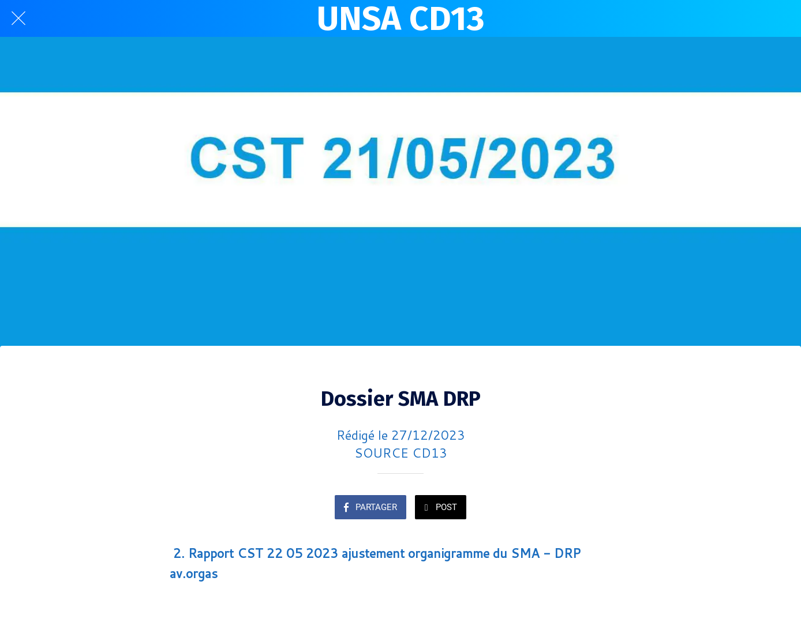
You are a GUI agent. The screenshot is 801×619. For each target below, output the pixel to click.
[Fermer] (18, 18)
